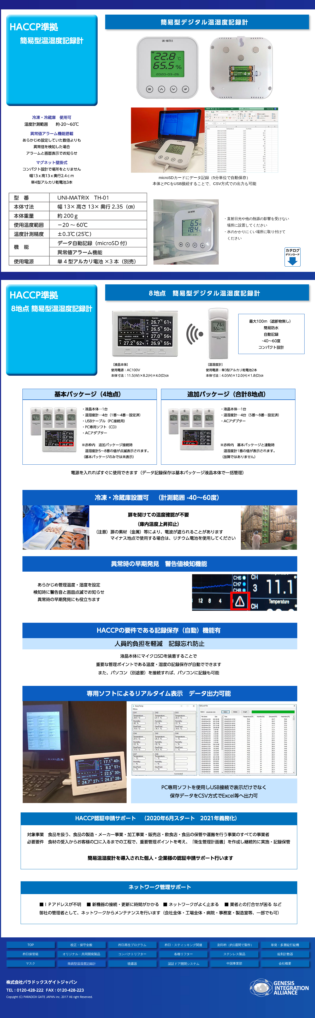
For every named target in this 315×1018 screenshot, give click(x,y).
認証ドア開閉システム (183, 964)
